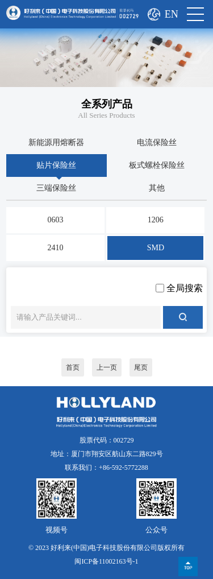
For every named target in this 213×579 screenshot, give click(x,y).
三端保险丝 (56, 188)
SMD (155, 247)
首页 (73, 367)
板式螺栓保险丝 (157, 165)
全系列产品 (106, 104)
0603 (56, 220)
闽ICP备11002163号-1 (106, 561)
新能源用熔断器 (56, 142)
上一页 (107, 367)
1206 (156, 220)
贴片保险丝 (56, 165)
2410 (56, 247)
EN (171, 14)
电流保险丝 (157, 142)
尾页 (141, 367)
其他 (157, 188)
